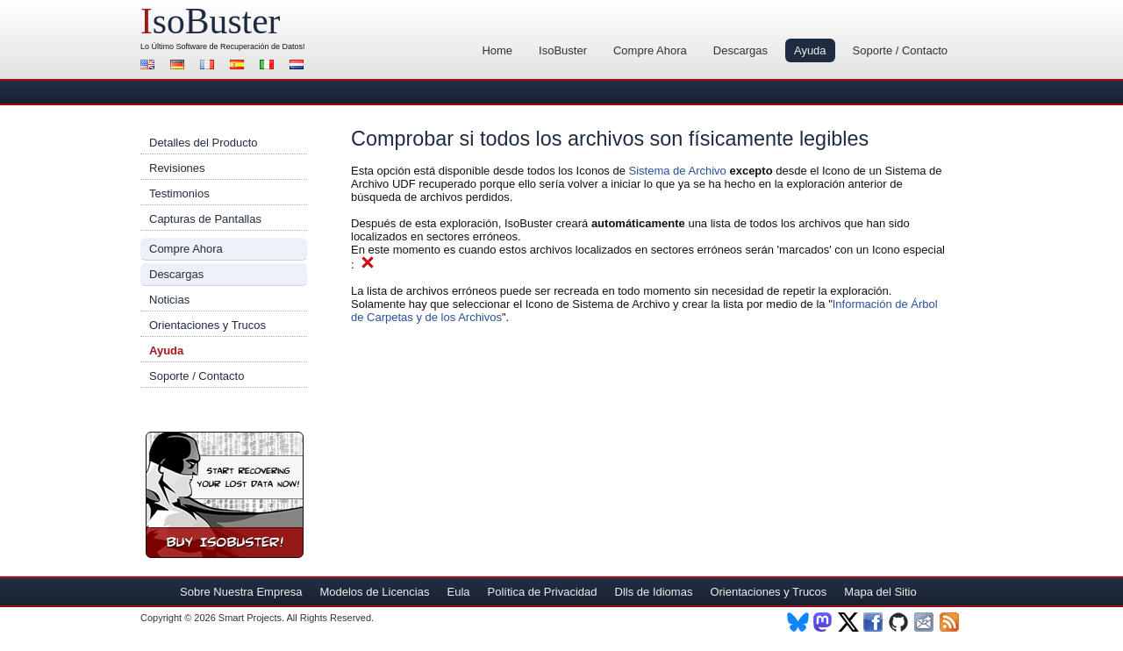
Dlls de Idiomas (654, 591)
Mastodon (823, 622)
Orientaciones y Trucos (207, 325)
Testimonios (179, 193)
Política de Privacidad (542, 591)
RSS (951, 622)
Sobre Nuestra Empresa (241, 591)
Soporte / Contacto (900, 50)
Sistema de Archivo (677, 170)
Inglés (150, 66)
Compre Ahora (650, 50)
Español (239, 66)
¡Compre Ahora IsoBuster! (225, 495)
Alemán (180, 66)
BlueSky (798, 622)
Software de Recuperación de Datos (240, 46)
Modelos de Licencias (374, 591)
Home (497, 50)
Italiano (269, 66)
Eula (458, 591)
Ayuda (810, 50)
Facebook (874, 622)
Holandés (299, 66)
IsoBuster (563, 50)
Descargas (740, 50)
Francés (209, 66)
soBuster (210, 21)
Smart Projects (250, 617)
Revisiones (177, 168)
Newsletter (925, 622)
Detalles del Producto (203, 142)
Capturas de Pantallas (205, 218)
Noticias (169, 299)
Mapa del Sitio (880, 591)
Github (900, 622)
